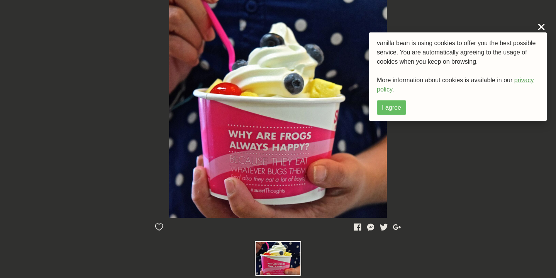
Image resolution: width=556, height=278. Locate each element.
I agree (391, 107)
